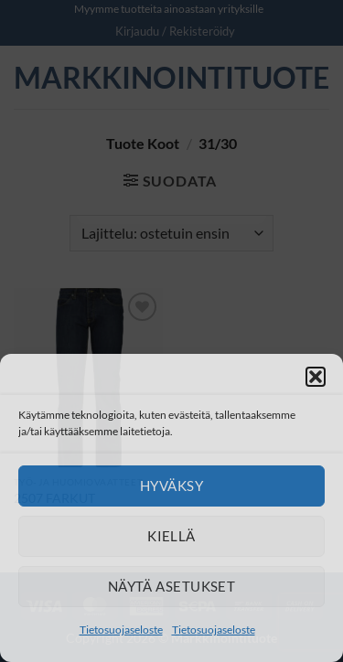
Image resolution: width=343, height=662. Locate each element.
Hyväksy (171, 485)
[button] (315, 377)
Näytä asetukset (172, 586)
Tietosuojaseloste (121, 629)
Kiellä (171, 536)
